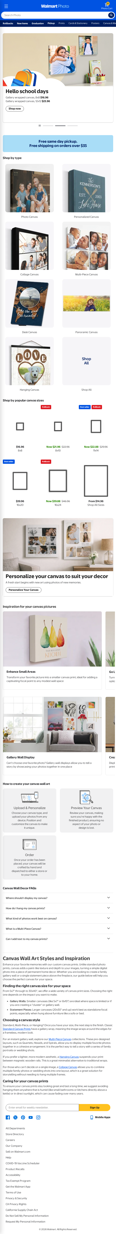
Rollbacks (8, 23)
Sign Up (94, 1107)
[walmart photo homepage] (55, 6)
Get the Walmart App (18, 1186)
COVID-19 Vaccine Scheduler (23, 1163)
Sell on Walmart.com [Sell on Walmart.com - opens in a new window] (18, 1151)
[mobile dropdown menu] (6, 6)
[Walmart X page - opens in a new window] (15, 1117)
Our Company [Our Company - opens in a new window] (14, 1145)
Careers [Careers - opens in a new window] (10, 1140)
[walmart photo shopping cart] (107, 6)
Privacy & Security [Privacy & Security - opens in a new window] (16, 1198)
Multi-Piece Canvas (60, 1039)
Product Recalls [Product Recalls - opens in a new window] (15, 1169)
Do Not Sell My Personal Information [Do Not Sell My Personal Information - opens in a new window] (27, 1215)
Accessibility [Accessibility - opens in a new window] (13, 1175)
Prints (62, 23)
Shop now (15, 108)
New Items (22, 23)
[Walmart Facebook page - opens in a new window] (8, 1117)
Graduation (38, 23)
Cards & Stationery (78, 23)
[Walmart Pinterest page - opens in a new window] (23, 1117)
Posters (95, 23)
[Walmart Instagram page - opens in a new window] (38, 1117)
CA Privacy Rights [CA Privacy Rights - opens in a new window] (16, 1204)
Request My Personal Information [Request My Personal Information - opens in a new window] (25, 1221)
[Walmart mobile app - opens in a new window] (100, 1117)
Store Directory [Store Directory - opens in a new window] (15, 1134)
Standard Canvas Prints (17, 1029)
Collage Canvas (68, 1067)
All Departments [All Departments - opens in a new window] (15, 1128)
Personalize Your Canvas (23, 589)
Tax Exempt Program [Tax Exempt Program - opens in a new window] (18, 1180)
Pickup (51, 23)
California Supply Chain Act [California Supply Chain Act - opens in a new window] (22, 1210)
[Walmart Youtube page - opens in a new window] (31, 1117)
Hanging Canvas (69, 1056)
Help (8, 1157)
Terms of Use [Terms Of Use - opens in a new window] (13, 1192)
